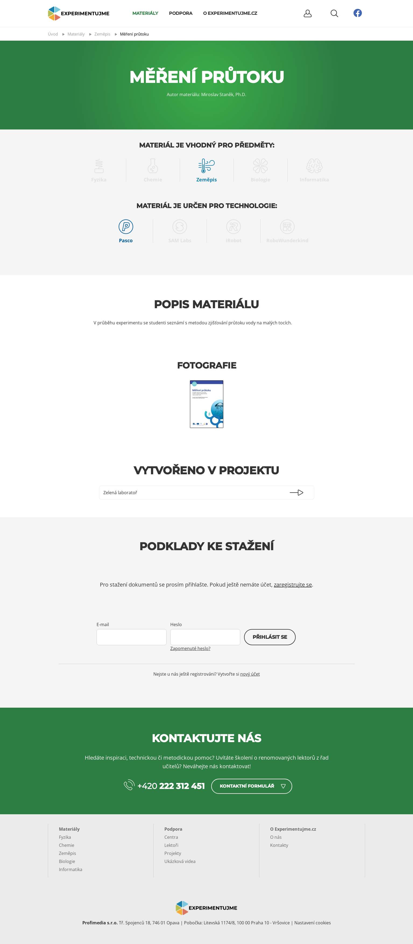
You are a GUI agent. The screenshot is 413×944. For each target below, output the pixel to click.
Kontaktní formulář (247, 786)
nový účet (250, 674)
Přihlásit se (270, 637)
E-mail (103, 624)
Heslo (176, 624)
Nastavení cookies (312, 923)
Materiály (145, 13)
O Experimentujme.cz (230, 13)
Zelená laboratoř (120, 493)
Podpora (180, 13)
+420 (171, 786)
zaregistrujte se (293, 584)
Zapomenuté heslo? (190, 648)
